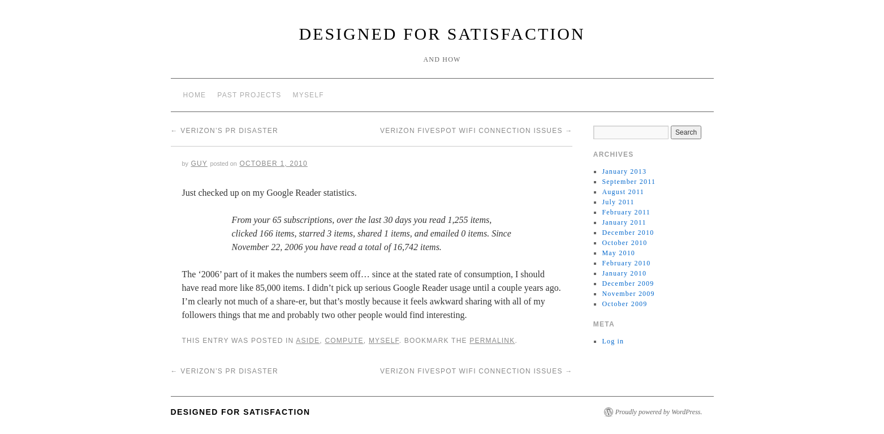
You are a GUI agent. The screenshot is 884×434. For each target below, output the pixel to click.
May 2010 (618, 253)
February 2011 (626, 212)
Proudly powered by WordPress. (658, 412)
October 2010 (624, 243)
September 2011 (629, 182)
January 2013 (624, 171)
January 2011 (624, 222)
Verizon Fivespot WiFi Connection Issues (476, 131)
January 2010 (624, 273)
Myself (308, 95)
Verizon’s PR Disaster (224, 131)
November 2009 (628, 294)
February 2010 (626, 263)
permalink (492, 341)
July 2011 (618, 202)
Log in (613, 341)
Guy (199, 163)
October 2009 (624, 304)
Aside (308, 341)
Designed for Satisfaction (442, 33)
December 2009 (628, 283)
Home (194, 95)
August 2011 (623, 192)
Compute (344, 341)
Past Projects (249, 95)
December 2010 (628, 233)
